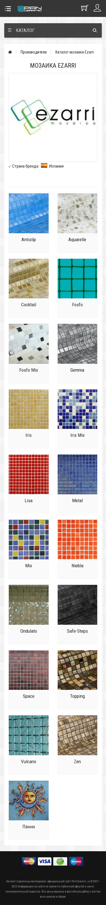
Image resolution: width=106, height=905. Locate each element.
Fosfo (77, 304)
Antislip (28, 239)
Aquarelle (77, 239)
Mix (28, 565)
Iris (28, 435)
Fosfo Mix (28, 370)
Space (28, 696)
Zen (77, 761)
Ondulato (28, 631)
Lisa (29, 500)
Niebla (77, 565)
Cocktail (28, 304)
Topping (77, 696)
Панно (28, 826)
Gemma (77, 370)
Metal (77, 500)
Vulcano (28, 761)
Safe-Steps (77, 631)
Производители (34, 52)
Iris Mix (77, 435)
